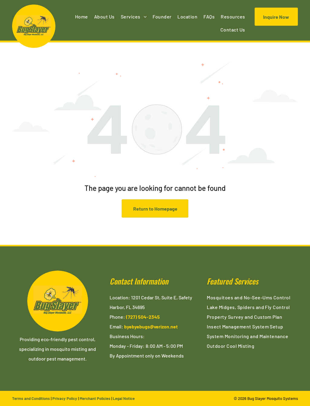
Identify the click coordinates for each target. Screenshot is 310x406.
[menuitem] (81, 16)
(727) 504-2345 (143, 317)
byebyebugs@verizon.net (151, 326)
